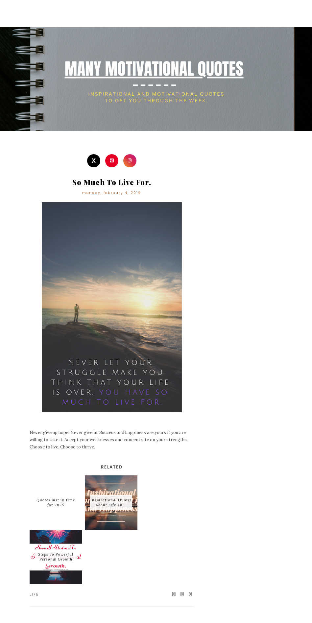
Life (34, 594)
